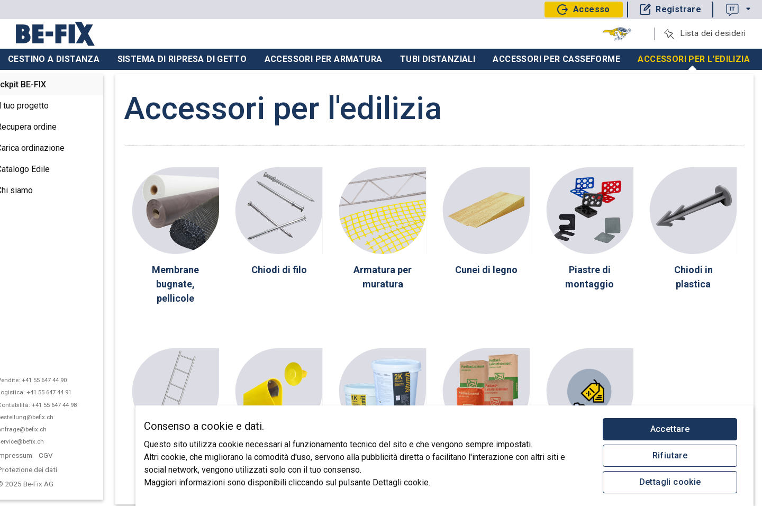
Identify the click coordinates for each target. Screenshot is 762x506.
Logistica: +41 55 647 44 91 (58, 392)
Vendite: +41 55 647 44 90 (55, 380)
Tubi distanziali (437, 59)
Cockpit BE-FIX (41, 84)
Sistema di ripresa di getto (182, 59)
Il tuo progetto (38, 106)
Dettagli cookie (670, 482)
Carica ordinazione (46, 149)
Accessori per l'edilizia (694, 62)
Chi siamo (30, 191)
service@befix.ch (44, 441)
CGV (69, 455)
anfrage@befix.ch (45, 429)
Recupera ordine (42, 127)
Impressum (38, 455)
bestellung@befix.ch (49, 417)
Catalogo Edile (39, 170)
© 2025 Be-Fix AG (49, 484)
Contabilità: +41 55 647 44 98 (60, 405)
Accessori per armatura (324, 59)
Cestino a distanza (53, 59)
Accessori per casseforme (556, 59)
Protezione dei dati (50, 469)
